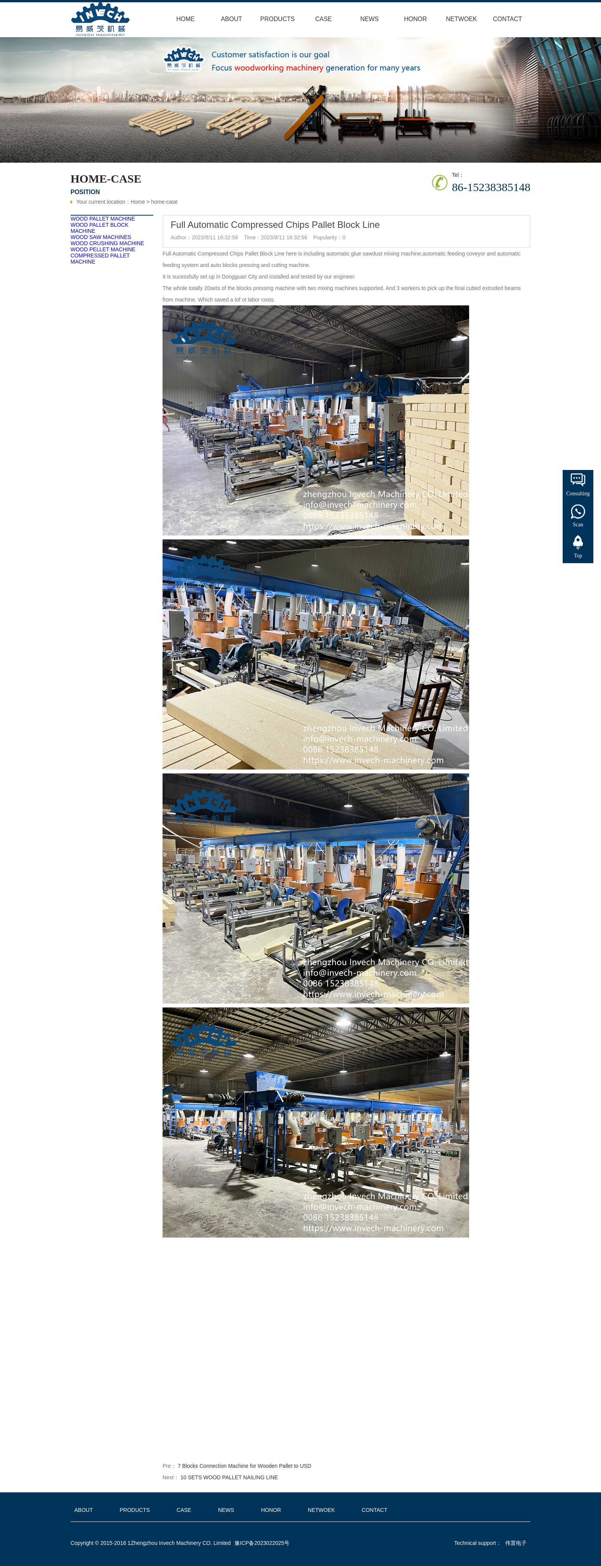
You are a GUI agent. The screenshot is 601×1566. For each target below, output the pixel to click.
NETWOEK (461, 19)
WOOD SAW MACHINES (102, 237)
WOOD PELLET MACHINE (104, 249)
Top (578, 556)
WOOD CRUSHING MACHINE (109, 243)
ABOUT (231, 19)
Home (138, 203)
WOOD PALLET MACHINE (104, 219)
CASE (323, 19)
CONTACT (507, 19)
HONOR (415, 19)
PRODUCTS (277, 19)
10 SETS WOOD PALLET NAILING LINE (228, 1477)
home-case (164, 203)
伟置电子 (516, 1543)
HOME (185, 19)
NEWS (369, 19)
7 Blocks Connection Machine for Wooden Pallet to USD (243, 1466)
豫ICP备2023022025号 (262, 1543)
